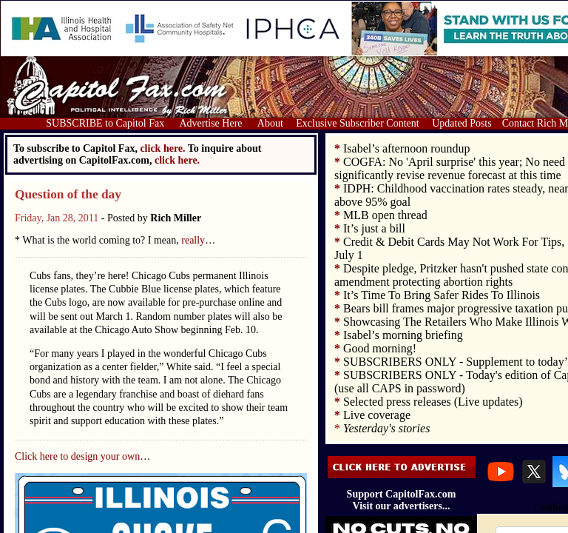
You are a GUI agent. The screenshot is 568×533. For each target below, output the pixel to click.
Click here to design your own (77, 456)
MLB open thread (385, 215)
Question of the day (68, 194)
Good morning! (379, 348)
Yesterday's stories (386, 428)
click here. (177, 160)
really (193, 240)
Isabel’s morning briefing (403, 335)
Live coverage (376, 415)
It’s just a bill (374, 228)
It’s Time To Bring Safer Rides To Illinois (441, 295)
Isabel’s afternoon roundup (406, 148)
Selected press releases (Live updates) (433, 401)
